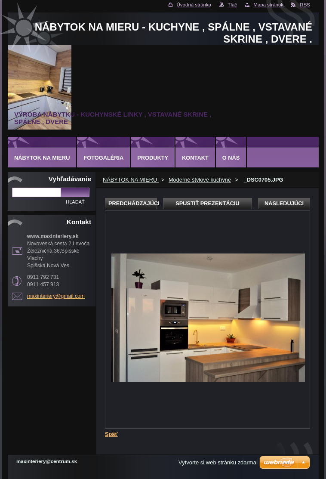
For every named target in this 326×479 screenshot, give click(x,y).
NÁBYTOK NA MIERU (131, 179)
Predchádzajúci (132, 203)
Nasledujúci (284, 203)
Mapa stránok (268, 4)
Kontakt (195, 158)
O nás (231, 158)
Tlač (232, 4)
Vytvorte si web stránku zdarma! (218, 462)
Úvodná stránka (194, 4)
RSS (305, 4)
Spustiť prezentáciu (207, 203)
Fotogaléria (103, 158)
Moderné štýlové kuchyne (200, 179)
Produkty (152, 158)
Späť (111, 434)
